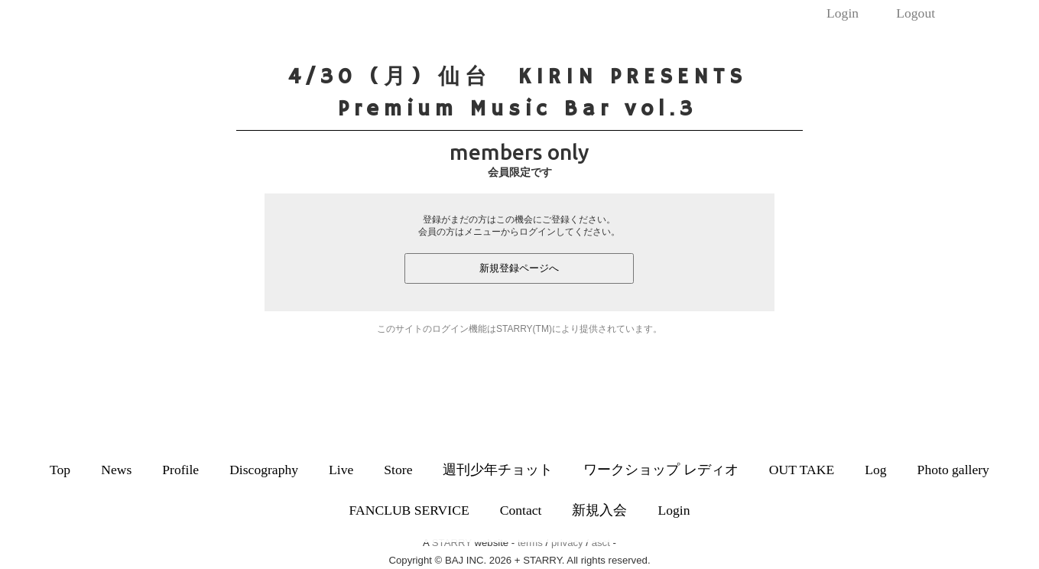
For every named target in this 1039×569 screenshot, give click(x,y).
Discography (263, 469)
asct (601, 542)
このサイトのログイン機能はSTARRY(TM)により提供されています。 (519, 329)
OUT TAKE (801, 469)
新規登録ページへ (519, 268)
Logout (915, 13)
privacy (567, 542)
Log (875, 469)
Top (60, 469)
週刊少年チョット (498, 469)
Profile (180, 469)
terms (530, 542)
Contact (521, 510)
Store (398, 469)
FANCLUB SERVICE (409, 510)
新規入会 (599, 510)
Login (842, 13)
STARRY (452, 542)
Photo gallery (953, 469)
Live (341, 469)
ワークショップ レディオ (660, 469)
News (116, 469)
